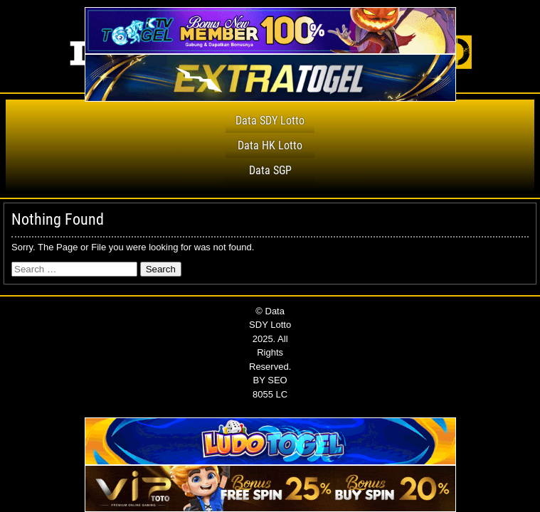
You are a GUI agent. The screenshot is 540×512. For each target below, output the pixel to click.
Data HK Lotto (270, 145)
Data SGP (270, 170)
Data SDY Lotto (270, 120)
